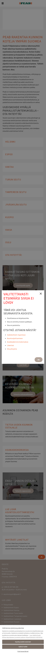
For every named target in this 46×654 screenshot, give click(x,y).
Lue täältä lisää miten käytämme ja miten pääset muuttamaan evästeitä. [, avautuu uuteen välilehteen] (22, 636)
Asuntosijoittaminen (15, 338)
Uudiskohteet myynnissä (16, 335)
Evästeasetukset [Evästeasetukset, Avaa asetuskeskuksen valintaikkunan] (23, 651)
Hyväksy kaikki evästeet (23, 642)
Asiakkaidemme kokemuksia (17, 342)
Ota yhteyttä (12, 349)
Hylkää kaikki (23, 647)
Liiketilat (10, 345)
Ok (38, 359)
